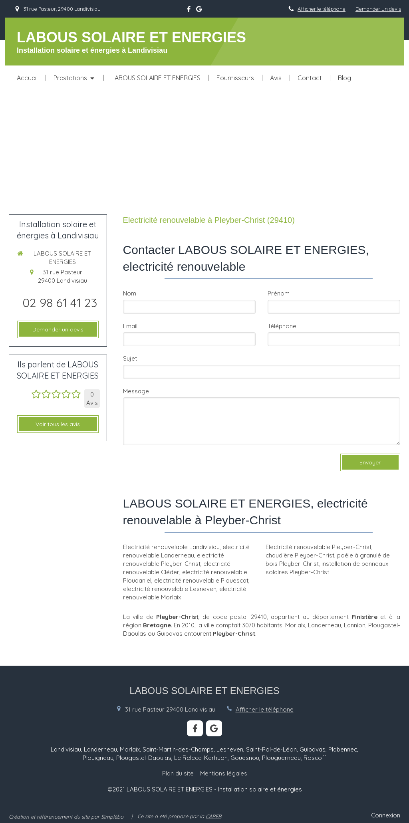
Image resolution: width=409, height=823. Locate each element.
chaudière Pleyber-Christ (300, 555)
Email (130, 326)
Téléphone (282, 326)
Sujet (130, 358)
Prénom (279, 293)
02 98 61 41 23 (59, 302)
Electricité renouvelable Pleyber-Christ (318, 547)
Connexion (385, 815)
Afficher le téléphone (321, 9)
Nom (129, 293)
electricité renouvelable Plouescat (201, 580)
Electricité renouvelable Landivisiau (171, 547)
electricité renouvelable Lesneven (169, 589)
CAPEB (213, 816)
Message (136, 391)
